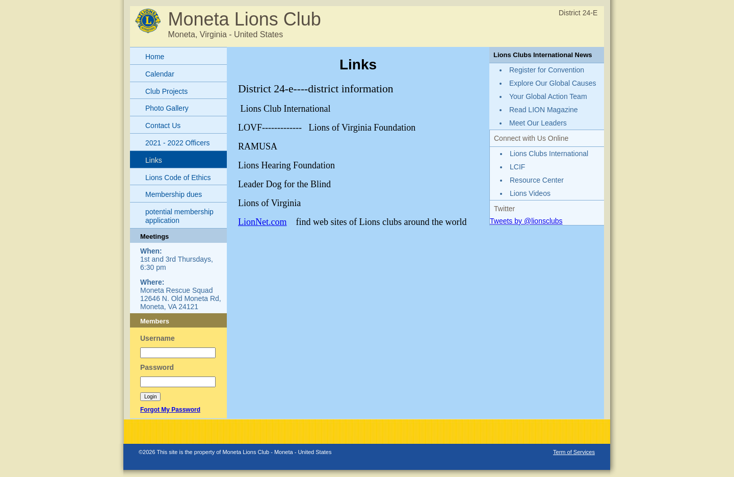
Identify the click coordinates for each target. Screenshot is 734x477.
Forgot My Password (170, 409)
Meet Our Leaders (538, 123)
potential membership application (179, 216)
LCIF (517, 167)
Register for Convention (546, 70)
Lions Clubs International (549, 153)
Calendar (159, 74)
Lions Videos (530, 193)
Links (153, 160)
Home (154, 57)
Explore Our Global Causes (552, 83)
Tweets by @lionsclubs (526, 221)
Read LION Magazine (543, 110)
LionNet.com (262, 222)
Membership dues (173, 194)
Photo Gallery (167, 108)
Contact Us (162, 125)
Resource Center (537, 180)
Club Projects (166, 91)
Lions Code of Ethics (178, 177)
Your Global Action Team (548, 96)
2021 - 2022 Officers (177, 143)
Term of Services (574, 452)
